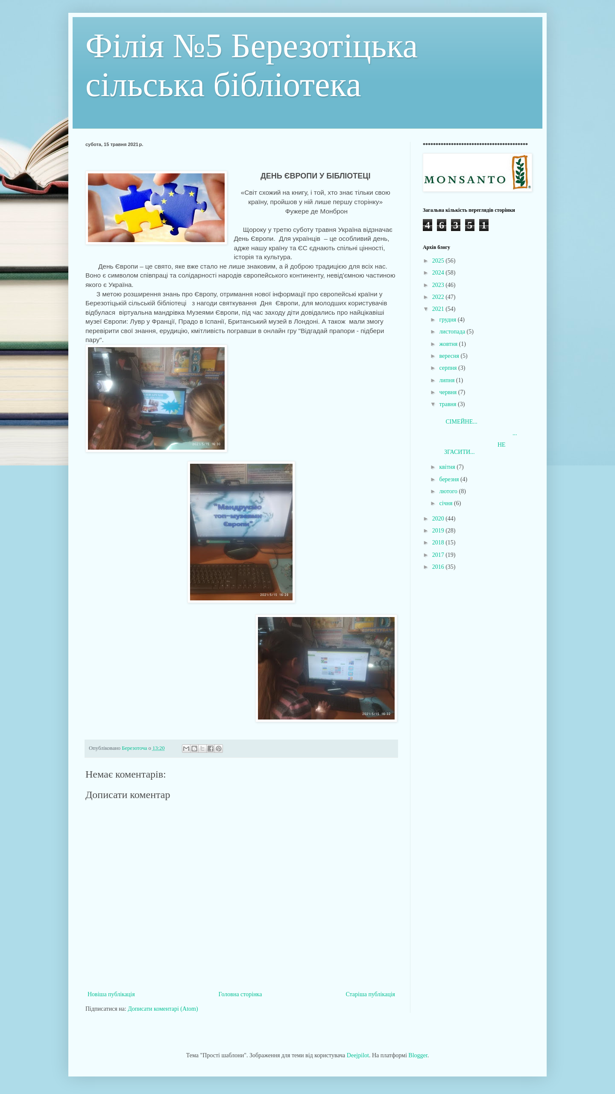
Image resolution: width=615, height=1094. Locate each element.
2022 (439, 297)
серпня (448, 368)
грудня (448, 319)
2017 (439, 555)
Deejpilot (358, 1055)
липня (447, 380)
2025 (439, 260)
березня (449, 479)
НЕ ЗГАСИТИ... (472, 448)
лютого (449, 491)
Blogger (417, 1055)
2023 (439, 285)
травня (448, 404)
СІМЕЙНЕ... (468, 418)
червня (448, 392)
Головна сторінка (240, 994)
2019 (439, 530)
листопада (452, 331)
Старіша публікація (370, 994)
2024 (439, 272)
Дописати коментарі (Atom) (163, 1009)
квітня (448, 467)
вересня (449, 356)
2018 (439, 542)
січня (446, 503)
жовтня (449, 344)
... (477, 433)
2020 (439, 518)
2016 (439, 567)
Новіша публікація (111, 994)
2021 (439, 309)
